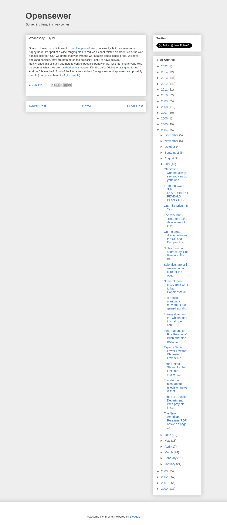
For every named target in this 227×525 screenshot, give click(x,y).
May (168, 440)
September (172, 152)
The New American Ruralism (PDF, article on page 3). (175, 420)
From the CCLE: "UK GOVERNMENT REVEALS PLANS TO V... (176, 193)
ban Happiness (80, 48)
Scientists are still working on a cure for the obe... (175, 270)
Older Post (135, 106)
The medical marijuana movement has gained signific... (176, 303)
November (172, 141)
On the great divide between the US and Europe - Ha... (175, 237)
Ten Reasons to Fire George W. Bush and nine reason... (175, 336)
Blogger (134, 516)
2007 (165, 112)
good (127, 67)
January (170, 464)
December (172, 135)
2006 (165, 118)
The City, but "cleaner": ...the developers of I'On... (175, 220)
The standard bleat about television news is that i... (175, 386)
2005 (165, 124)
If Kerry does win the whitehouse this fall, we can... (175, 320)
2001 (165, 483)
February (171, 458)
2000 (165, 488)
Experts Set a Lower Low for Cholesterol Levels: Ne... (175, 353)
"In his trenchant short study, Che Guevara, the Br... (176, 254)
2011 (165, 89)
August (170, 158)
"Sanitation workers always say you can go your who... (175, 174)
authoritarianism (72, 67)
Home (86, 106)
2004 (165, 130)
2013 (165, 77)
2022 (165, 66)
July (168, 164)
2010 (165, 95)
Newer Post (37, 106)
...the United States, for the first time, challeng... (175, 369)
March (169, 452)
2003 (165, 471)
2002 (165, 477)
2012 (165, 83)
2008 (165, 107)
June (168, 435)
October (170, 146)
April (168, 446)
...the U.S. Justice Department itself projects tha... (175, 402)
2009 (165, 101)
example (74, 75)
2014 (165, 72)
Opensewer (48, 15)
